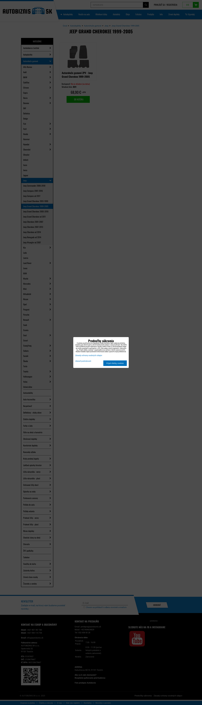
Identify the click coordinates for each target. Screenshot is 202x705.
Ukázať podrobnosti (83, 361)
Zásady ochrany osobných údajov (88, 355)
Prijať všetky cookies (115, 363)
